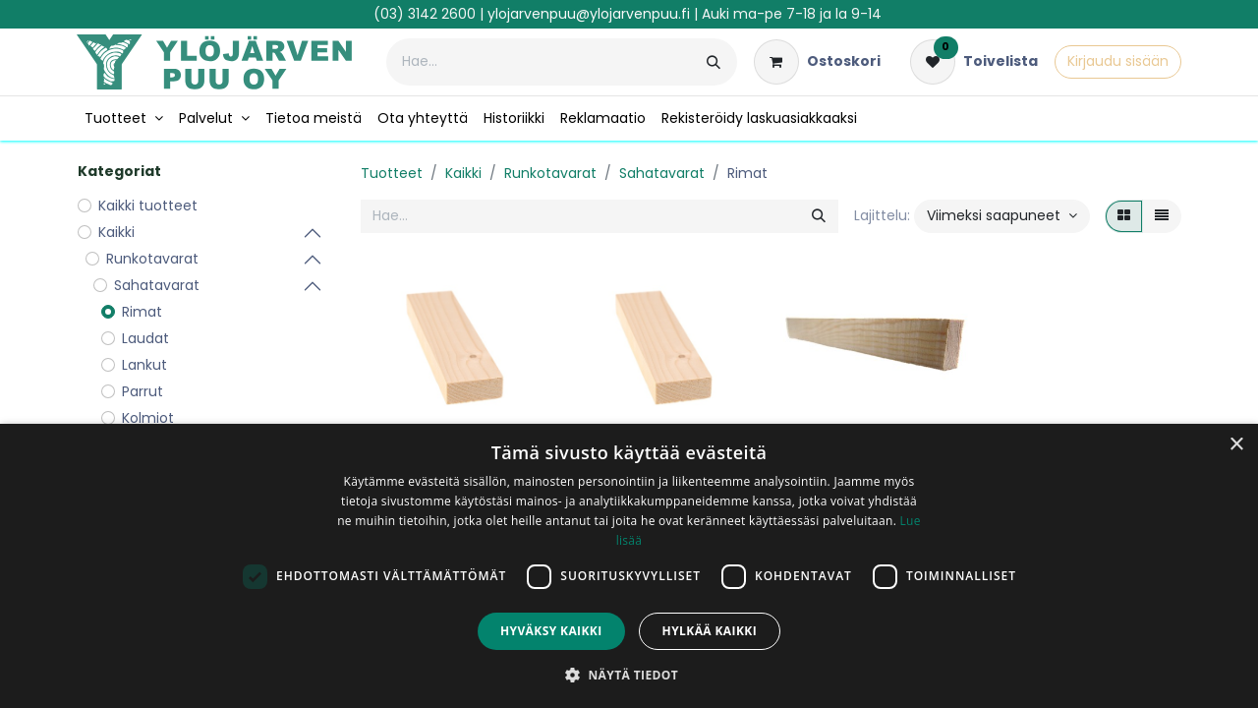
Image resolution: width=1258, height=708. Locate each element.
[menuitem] (124, 118)
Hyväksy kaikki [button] (551, 630)
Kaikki (463, 173)
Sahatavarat (662, 173)
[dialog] (629, 566)
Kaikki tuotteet (148, 205)
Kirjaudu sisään (1118, 61)
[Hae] (713, 62)
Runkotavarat (550, 173)
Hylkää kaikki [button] (709, 630)
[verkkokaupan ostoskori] (817, 61)
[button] (1002, 216)
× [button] (1236, 445)
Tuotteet (392, 173)
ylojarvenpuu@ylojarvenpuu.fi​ (588, 14)
